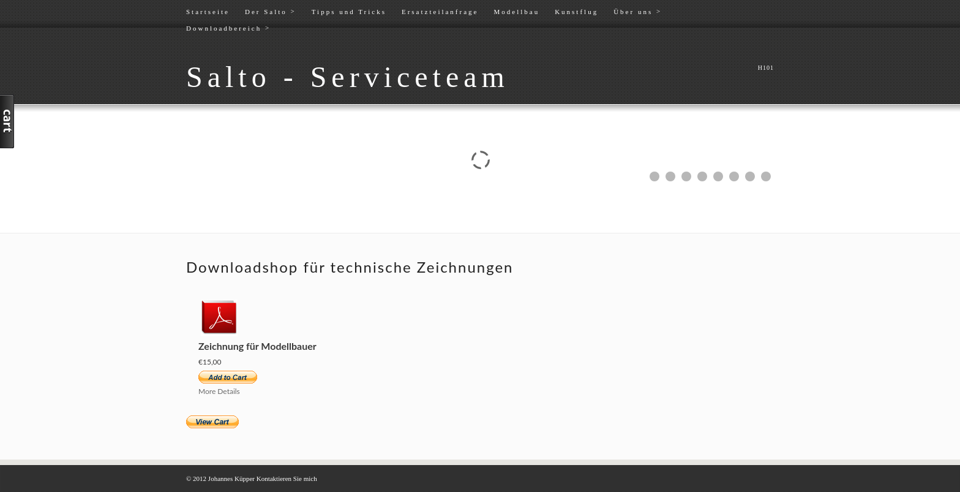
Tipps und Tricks (349, 11)
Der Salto (270, 11)
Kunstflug (576, 11)
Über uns (637, 11)
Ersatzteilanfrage (440, 11)
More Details (219, 391)
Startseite (208, 11)
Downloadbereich (228, 28)
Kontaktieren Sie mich (287, 478)
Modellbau (516, 11)
